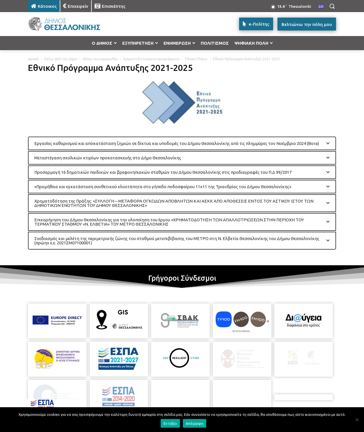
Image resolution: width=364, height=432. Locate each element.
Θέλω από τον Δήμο (60, 59)
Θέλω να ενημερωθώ (100, 59)
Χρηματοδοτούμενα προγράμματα (151, 59)
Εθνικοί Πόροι (196, 59)
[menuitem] (321, 7)
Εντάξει (170, 423)
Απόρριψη (194, 423)
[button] (332, 6)
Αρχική (33, 59)
